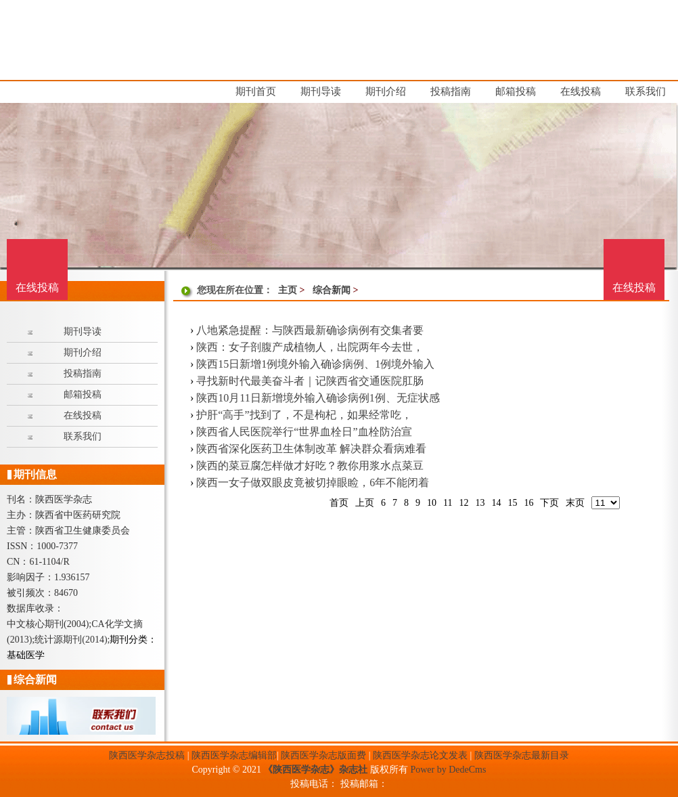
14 (496, 503)
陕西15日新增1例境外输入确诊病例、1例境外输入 (315, 364)
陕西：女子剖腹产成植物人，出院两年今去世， (310, 347)
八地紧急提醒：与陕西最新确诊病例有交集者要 (310, 330)
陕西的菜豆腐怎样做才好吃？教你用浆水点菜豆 (310, 465)
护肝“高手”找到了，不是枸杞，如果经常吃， (303, 415)
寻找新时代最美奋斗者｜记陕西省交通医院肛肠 (310, 381)
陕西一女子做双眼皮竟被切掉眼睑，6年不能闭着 (312, 482)
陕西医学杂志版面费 (323, 755)
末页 (575, 503)
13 (479, 503)
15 (512, 503)
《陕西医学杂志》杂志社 (315, 769)
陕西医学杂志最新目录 (521, 755)
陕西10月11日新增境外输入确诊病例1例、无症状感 (317, 398)
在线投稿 (634, 287)
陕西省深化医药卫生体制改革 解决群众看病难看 (311, 448)
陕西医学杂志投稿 (147, 755)
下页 (549, 503)
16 (528, 503)
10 (431, 503)
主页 (287, 290)
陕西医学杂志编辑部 (234, 755)
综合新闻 (332, 290)
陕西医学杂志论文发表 (420, 755)
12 (463, 503)
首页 (339, 503)
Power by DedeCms (448, 769)
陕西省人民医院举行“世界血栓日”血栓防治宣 (303, 431)
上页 (364, 503)
